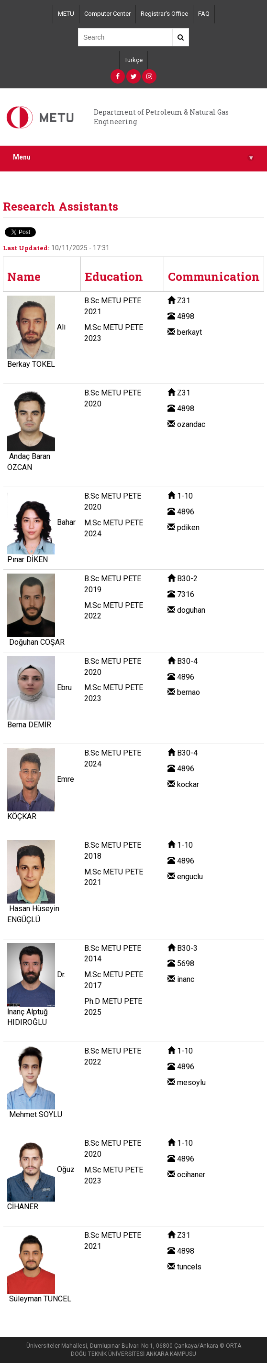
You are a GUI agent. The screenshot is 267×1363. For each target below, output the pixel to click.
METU (66, 13)
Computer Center (107, 13)
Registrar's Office (164, 13)
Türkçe (133, 60)
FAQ (204, 13)
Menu (133, 157)
